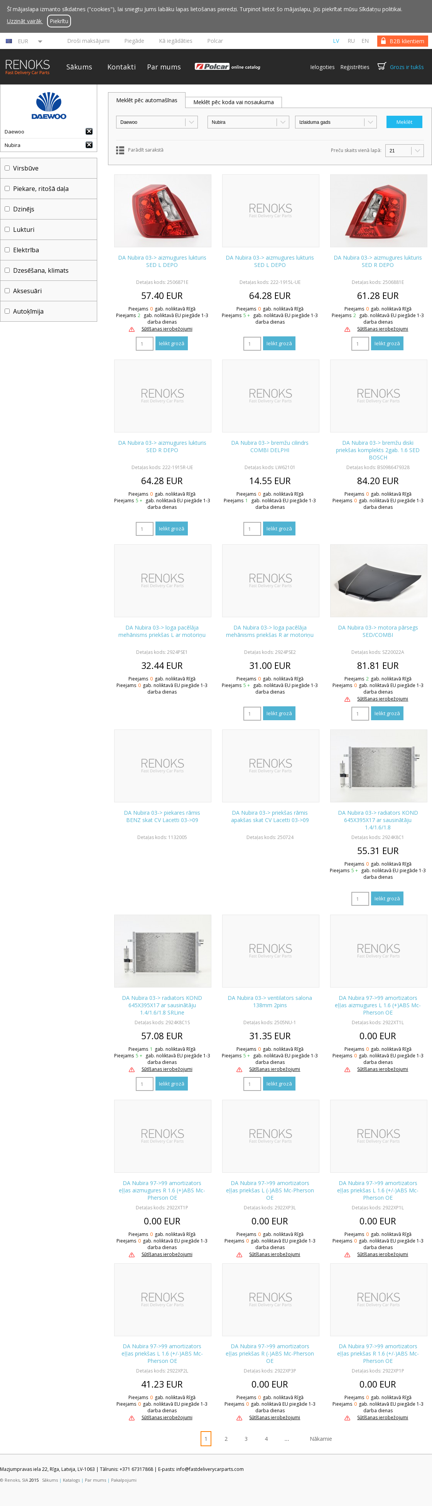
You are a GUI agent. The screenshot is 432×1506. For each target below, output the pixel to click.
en (365, 40)
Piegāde (134, 40)
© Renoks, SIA (14, 1480)
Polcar (215, 40)
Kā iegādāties (175, 40)
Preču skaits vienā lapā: (356, 150)
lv (336, 40)
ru (351, 40)
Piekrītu (59, 21)
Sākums (79, 67)
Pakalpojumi (124, 1480)
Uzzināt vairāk (25, 21)
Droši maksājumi (88, 40)
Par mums (164, 67)
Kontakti (121, 67)
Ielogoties (322, 67)
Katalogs (71, 1480)
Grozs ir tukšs (407, 67)
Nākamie (321, 1438)
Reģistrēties (355, 67)
